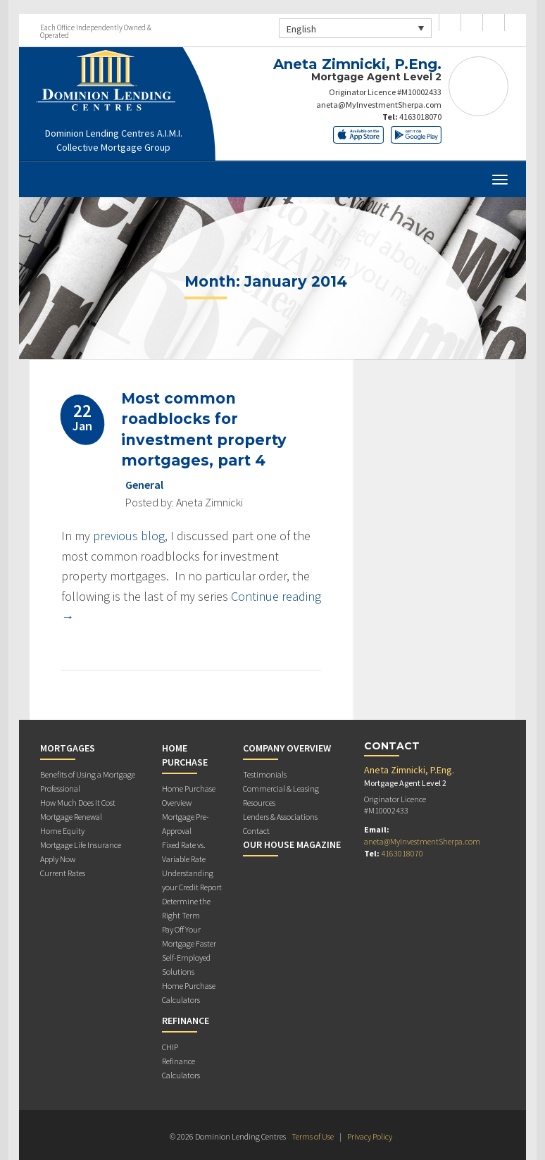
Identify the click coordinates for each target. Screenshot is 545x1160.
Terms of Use (313, 1136)
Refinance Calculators (181, 1068)
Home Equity (62, 830)
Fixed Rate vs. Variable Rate (184, 852)
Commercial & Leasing (281, 788)
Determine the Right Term (186, 908)
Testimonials (265, 774)
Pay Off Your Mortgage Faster (189, 936)
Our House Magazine (292, 844)
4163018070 (420, 116)
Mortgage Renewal (71, 816)
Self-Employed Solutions (186, 964)
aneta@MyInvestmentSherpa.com (378, 104)
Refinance (185, 1020)
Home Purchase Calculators (188, 992)
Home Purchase (185, 755)
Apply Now (57, 859)
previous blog (129, 536)
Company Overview (287, 748)
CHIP (170, 1047)
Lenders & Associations (280, 816)
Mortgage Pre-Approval (185, 823)
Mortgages (67, 748)
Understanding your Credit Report (192, 880)
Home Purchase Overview (188, 795)
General (144, 485)
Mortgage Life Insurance (80, 845)
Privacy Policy (369, 1136)
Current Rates (62, 873)
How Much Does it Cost (77, 802)
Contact (256, 830)
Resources (259, 802)
